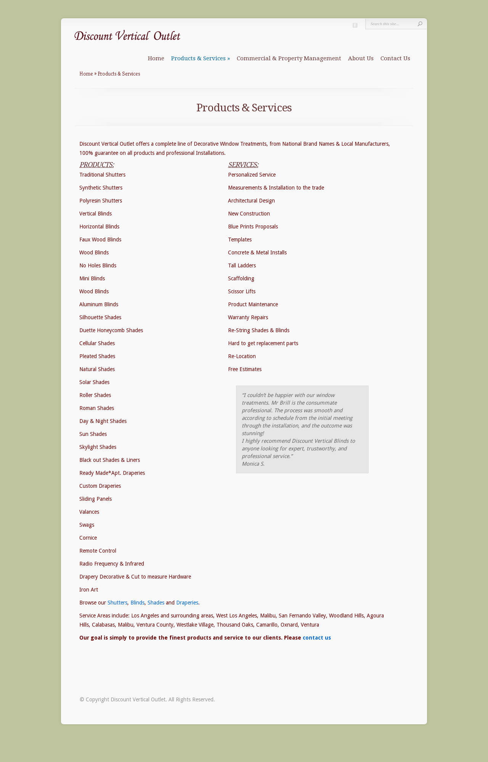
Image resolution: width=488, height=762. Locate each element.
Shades (156, 603)
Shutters (117, 603)
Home (156, 58)
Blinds (137, 603)
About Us (361, 58)
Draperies (187, 603)
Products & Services (200, 58)
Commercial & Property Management (289, 58)
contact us (317, 638)
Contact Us (395, 58)
